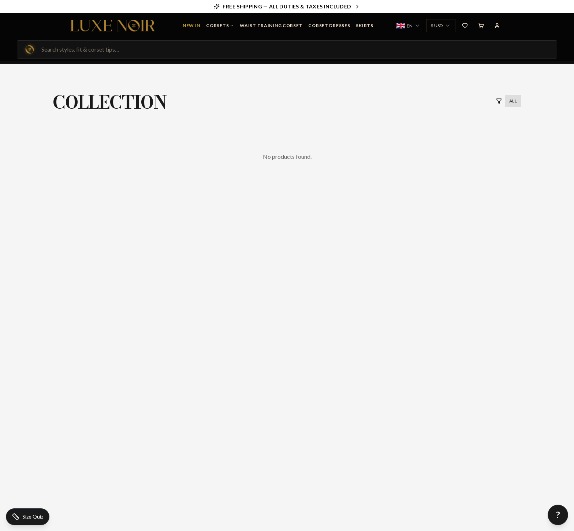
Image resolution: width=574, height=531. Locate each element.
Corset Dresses (329, 25)
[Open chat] (558, 515)
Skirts (364, 25)
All (513, 101)
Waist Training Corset (271, 25)
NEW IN (191, 25)
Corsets (220, 25)
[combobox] (408, 25)
